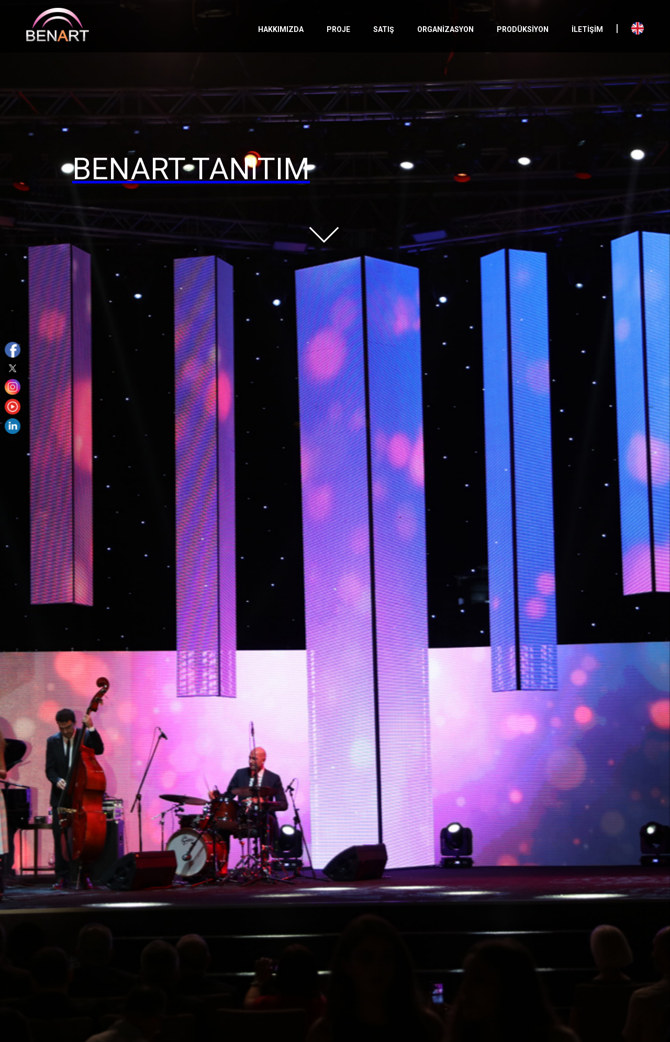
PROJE (338, 29)
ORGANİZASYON (445, 29)
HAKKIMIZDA (281, 29)
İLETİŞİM (587, 29)
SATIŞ (383, 29)
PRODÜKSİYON (523, 29)
